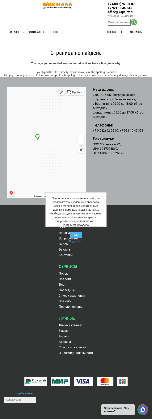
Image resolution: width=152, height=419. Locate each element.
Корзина (65, 342)
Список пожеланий (72, 347)
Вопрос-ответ (115, 32)
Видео (63, 244)
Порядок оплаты (71, 307)
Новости (57, 32)
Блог (62, 284)
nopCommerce (25, 393)
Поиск (63, 273)
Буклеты (65, 249)
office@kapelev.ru (120, 12)
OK (76, 234)
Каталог (14, 32)
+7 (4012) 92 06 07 (105, 130)
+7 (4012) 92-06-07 (121, 4)
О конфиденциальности (76, 353)
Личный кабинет (70, 325)
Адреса (64, 336)
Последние (67, 290)
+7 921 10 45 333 (120, 8)
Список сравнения (72, 295)
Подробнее (76, 241)
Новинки (65, 301)
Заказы (64, 331)
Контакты (136, 32)
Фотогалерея (37, 32)
